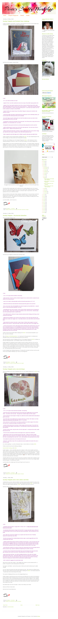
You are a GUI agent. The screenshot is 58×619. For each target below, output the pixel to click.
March (45, 190)
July (45, 174)
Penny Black (19, 209)
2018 (44, 200)
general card (19, 363)
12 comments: (13, 472)
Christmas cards (11, 209)
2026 (44, 161)
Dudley (27, 15)
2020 (44, 197)
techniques (22, 473)
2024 (44, 164)
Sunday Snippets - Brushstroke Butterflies (14, 215)
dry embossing (14, 363)
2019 (44, 199)
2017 (44, 202)
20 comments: (13, 600)
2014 (44, 206)
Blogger (38, 616)
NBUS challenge (14, 473)
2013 (44, 208)
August (45, 173)
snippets (27, 209)
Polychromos (24, 209)
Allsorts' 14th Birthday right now (12, 336)
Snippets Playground (13, 15)
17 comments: (13, 208)
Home (4, 15)
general (13, 601)
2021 (44, 196)
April (45, 188)
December (46, 167)
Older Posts (37, 605)
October (45, 170)
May (45, 177)
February (45, 191)
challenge (7, 209)
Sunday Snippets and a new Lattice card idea (16, 479)
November (46, 168)
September (46, 171)
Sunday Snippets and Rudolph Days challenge (16, 21)
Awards (22, 15)
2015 (44, 205)
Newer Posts (5, 605)
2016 (44, 203)
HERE (8, 24)
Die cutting (15, 209)
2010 (44, 212)
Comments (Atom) (10, 606)
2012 (44, 209)
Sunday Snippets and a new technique (14, 369)
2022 (44, 194)
